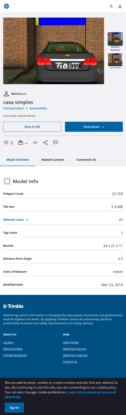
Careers (8, 342)
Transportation (13, 108)
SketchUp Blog (12, 349)
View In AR (32, 127)
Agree (14, 407)
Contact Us (70, 361)
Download (94, 127)
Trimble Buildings (15, 355)
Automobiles (38, 108)
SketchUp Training (75, 355)
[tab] (17, 160)
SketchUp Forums (74, 349)
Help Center (71, 342)
